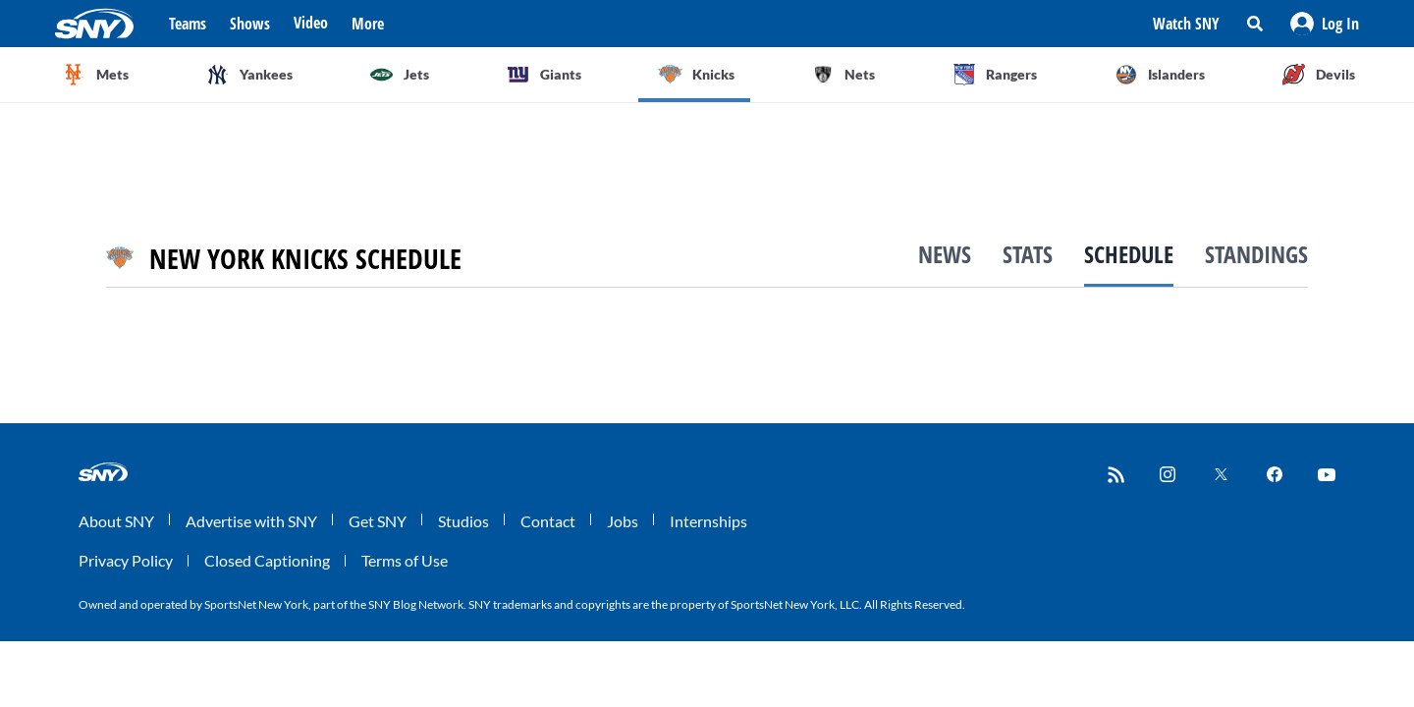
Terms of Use (404, 560)
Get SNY (378, 521)
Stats (1028, 254)
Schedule (1128, 254)
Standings (1256, 254)
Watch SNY (1186, 23)
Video (311, 22)
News (944, 254)
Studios (463, 521)
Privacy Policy (126, 560)
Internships (708, 521)
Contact (547, 521)
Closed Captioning (267, 560)
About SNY (116, 521)
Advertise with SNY (251, 521)
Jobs (622, 521)
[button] (1324, 23)
